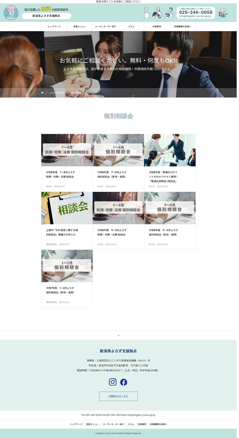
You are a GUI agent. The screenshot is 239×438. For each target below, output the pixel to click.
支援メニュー (79, 26)
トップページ (54, 26)
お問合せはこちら (118, 396)
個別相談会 (51, 244)
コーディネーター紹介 (105, 26)
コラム (131, 26)
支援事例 (157, 26)
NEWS (49, 186)
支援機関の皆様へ (182, 26)
